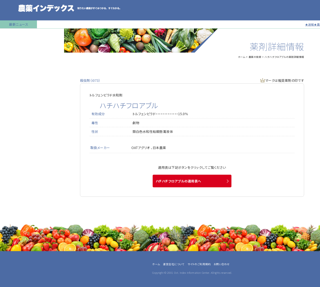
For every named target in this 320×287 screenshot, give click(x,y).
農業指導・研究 (14, 272)
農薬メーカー (13, 277)
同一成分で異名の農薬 (18, 155)
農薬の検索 (10, 43)
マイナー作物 (11, 94)
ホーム (241, 57)
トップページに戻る (15, 33)
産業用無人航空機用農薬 (20, 64)
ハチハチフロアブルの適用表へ (178, 181)
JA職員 (9, 267)
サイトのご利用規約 (199, 264)
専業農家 (11, 253)
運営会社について (173, 264)
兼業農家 (11, 257)
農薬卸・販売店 (14, 282)
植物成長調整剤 (13, 84)
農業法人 (11, 262)
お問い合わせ (11, 166)
